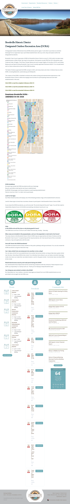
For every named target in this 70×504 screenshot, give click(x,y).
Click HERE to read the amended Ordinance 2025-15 (19, 86)
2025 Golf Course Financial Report (57, 335)
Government (24, 3)
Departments (32, 3)
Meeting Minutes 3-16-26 (32, 408)
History (55, 3)
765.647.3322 (63, 493)
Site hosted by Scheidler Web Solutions (57, 500)
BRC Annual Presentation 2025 (57, 328)
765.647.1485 (63, 494)
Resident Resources (42, 3)
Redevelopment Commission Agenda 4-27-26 (32, 321)
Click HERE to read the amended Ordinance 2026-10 (19, 90)
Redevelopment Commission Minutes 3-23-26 (32, 298)
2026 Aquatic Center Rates (56, 300)
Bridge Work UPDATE (54, 313)
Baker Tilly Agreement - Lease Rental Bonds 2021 (32, 452)
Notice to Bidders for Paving (56, 350)
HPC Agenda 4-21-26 (32, 356)
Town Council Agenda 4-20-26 (32, 390)
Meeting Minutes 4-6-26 (32, 372)
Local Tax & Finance (26, 7)
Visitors (50, 3)
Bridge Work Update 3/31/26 (56, 306)
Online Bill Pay (36, 7)
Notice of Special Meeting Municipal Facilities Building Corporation (56, 359)
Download (39, 293)
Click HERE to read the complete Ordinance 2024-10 (19, 83)
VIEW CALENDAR (7, 355)
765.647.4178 (54, 494)
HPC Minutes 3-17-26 (32, 340)
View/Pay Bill (58, 365)
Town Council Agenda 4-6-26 (32, 474)
